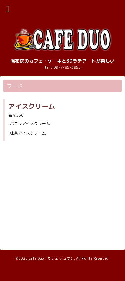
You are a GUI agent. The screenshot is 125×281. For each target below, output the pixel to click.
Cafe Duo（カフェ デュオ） (51, 258)
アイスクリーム (31, 106)
